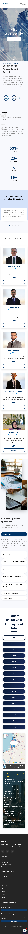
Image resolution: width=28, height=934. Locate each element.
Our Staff (4, 886)
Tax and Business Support (7, 871)
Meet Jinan (14, 450)
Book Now (14, 921)
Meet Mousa (14, 282)
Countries (4, 888)
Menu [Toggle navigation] (23, 4)
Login (3, 897)
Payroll (3, 860)
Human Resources (6, 862)
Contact (4, 894)
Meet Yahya (14, 366)
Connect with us (14, 38)
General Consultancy (6, 864)
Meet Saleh (14, 325)
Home (4, 880)
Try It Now (14, 910)
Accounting (4, 867)
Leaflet (15, 762)
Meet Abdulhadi (14, 407)
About (4, 883)
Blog (3, 891)
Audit (2, 869)
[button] (14, 746)
